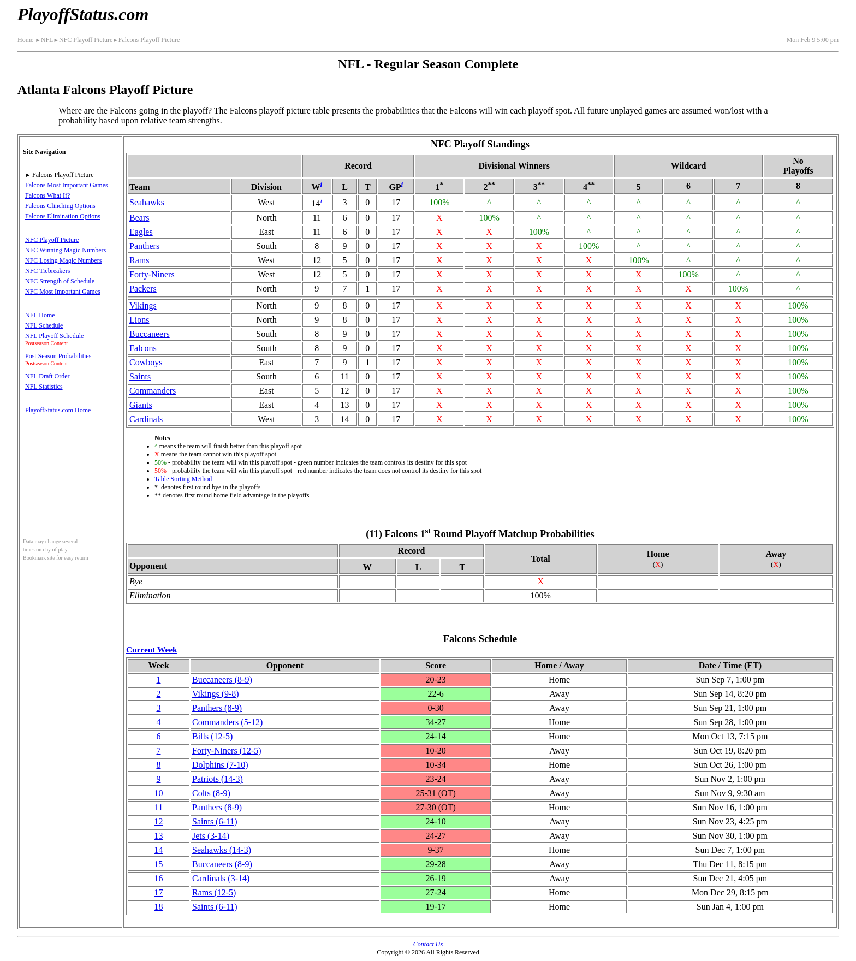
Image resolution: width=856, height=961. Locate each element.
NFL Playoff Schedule (54, 336)
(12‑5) (226, 750)
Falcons (143, 348)
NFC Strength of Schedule (59, 281)
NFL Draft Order (47, 376)
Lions (139, 319)
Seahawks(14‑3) (221, 850)
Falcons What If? (47, 195)
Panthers (144, 246)
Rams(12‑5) (214, 892)
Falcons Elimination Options (62, 216)
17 (158, 892)
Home (25, 40)
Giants (140, 405)
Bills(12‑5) (212, 736)
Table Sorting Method (183, 479)
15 (158, 864)
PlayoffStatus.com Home (58, 410)
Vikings (143, 305)
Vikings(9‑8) (215, 693)
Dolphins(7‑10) (220, 764)
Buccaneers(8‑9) (222, 679)
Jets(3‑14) (210, 835)
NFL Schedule (44, 325)
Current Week (151, 649)
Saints (140, 376)
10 (158, 793)
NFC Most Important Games (62, 291)
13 (158, 835)
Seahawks (146, 202)
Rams (139, 260)
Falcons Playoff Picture (146, 40)
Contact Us (428, 944)
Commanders (152, 390)
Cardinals (146, 419)
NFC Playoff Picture (82, 40)
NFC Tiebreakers (47, 271)
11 (158, 807)
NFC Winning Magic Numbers (65, 250)
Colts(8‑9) (211, 793)
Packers (143, 288)
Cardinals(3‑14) (220, 878)
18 (158, 906)
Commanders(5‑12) (227, 722)
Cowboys (145, 362)
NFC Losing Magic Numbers (63, 260)
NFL (44, 40)
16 (158, 878)
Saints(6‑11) (214, 821)
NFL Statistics (44, 386)
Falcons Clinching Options (60, 206)
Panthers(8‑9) (217, 708)
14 (158, 850)
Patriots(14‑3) (217, 779)
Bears (139, 217)
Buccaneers (149, 334)
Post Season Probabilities (58, 356)
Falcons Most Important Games (66, 185)
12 (158, 821)
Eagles (141, 231)
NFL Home (40, 315)
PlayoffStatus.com (82, 14)
